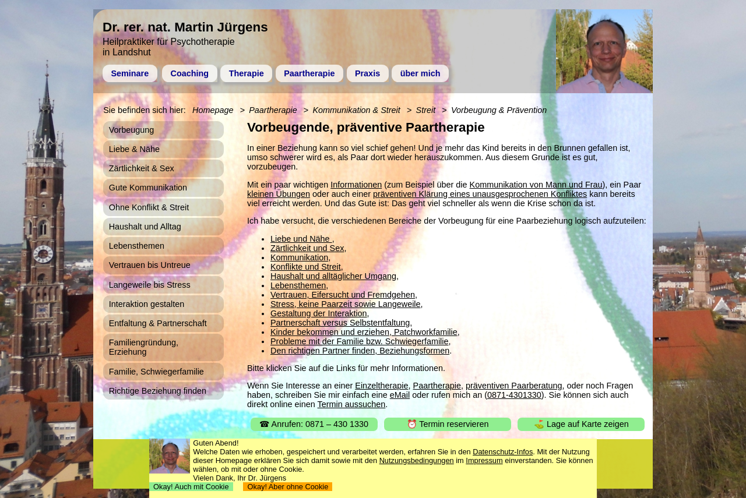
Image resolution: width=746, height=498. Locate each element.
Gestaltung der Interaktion (318, 313)
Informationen (356, 184)
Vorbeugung (131, 130)
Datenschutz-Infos (503, 451)
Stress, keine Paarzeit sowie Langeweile (345, 304)
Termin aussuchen (352, 404)
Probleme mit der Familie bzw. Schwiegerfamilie (359, 341)
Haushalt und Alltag (145, 226)
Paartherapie (309, 73)
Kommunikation (299, 257)
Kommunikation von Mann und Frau (536, 184)
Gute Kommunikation (148, 187)
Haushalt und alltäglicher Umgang (333, 276)
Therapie (246, 73)
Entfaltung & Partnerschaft (158, 323)
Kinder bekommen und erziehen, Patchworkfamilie (364, 332)
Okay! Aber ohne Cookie (287, 486)
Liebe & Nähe (134, 149)
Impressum (484, 460)
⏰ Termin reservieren (448, 424)
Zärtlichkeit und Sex (307, 248)
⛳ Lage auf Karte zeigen (581, 424)
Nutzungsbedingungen (416, 460)
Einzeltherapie (381, 385)
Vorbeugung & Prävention (499, 110)
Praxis (367, 73)
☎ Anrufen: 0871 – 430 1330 (313, 424)
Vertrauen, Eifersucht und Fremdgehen (342, 294)
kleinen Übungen (278, 194)
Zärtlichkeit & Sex (141, 168)
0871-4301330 (514, 395)
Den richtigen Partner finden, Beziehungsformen (359, 350)
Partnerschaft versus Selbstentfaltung (340, 322)
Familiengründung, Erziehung (143, 347)
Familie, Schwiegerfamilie (156, 371)
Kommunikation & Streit (356, 110)
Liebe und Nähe (301, 238)
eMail (400, 395)
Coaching (190, 73)
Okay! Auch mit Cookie (191, 486)
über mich (420, 73)
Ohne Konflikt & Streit (149, 207)
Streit (426, 110)
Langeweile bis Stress (150, 284)
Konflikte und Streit (305, 266)
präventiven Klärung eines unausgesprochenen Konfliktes (480, 194)
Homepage (212, 110)
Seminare (130, 73)
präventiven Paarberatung (514, 385)
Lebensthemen (298, 285)
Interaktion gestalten (147, 304)
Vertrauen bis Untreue (150, 265)
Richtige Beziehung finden (157, 390)
